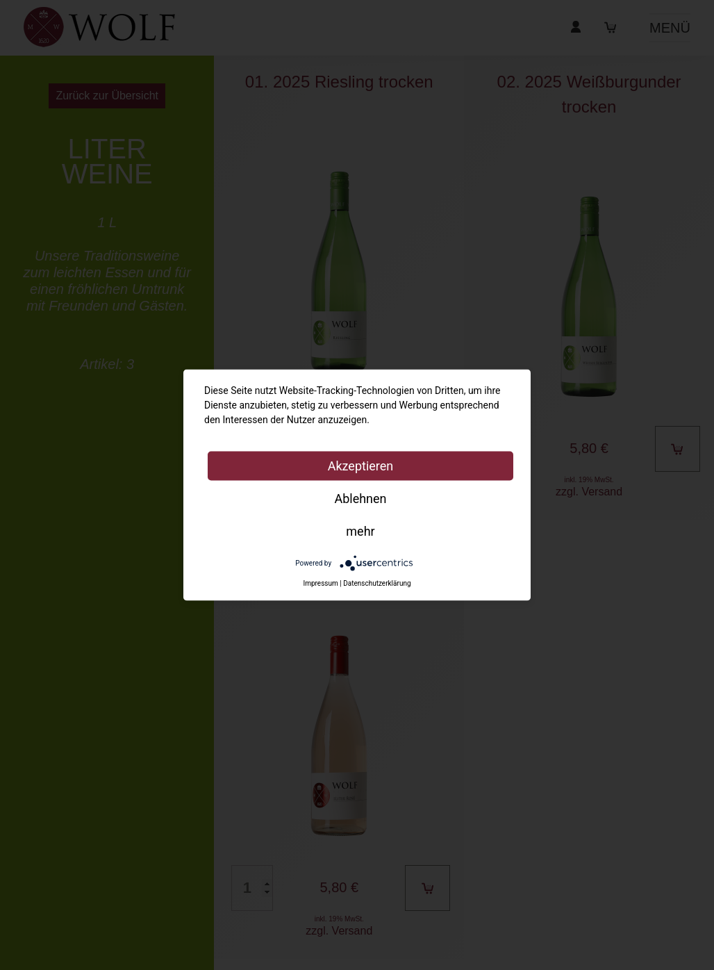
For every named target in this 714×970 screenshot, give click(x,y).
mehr (360, 531)
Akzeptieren (361, 466)
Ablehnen (360, 498)
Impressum (320, 583)
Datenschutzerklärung (376, 583)
